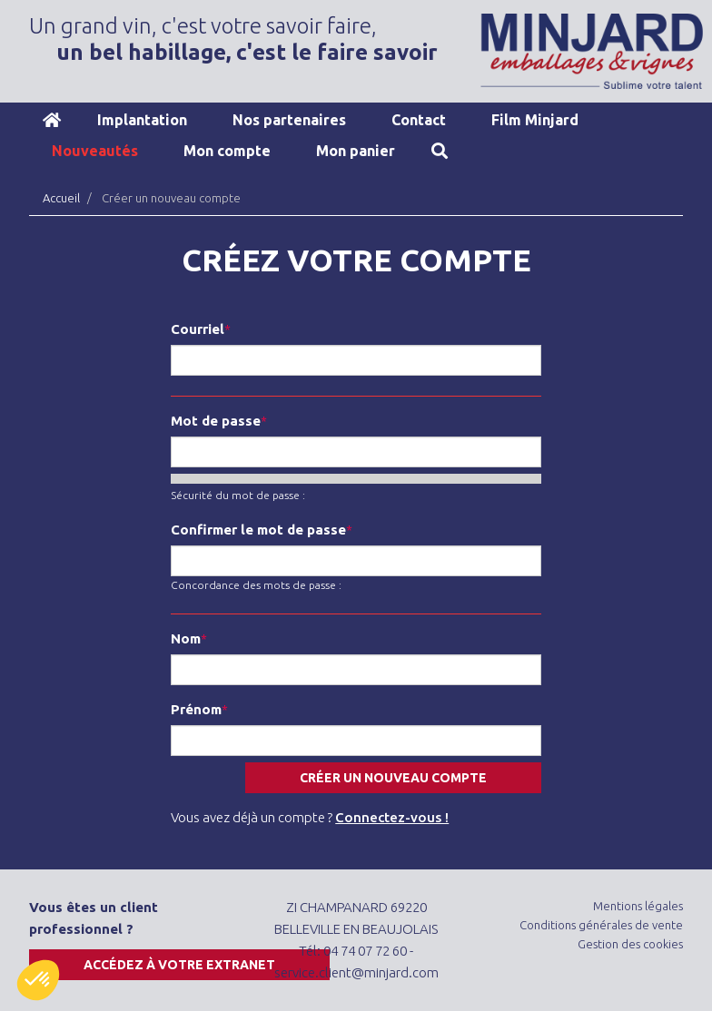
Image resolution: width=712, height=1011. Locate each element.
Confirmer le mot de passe (258, 529)
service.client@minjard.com (356, 972)
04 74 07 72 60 (365, 950)
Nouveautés (95, 150)
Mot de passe (216, 420)
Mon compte (227, 150)
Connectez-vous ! (392, 817)
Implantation (142, 120)
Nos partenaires (289, 120)
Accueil (51, 119)
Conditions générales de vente (601, 924)
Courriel (197, 329)
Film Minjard (534, 120)
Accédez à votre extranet (179, 964)
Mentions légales (638, 905)
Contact (418, 120)
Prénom (196, 709)
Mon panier (355, 150)
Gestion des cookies (630, 943)
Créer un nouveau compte (393, 778)
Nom (186, 638)
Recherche (439, 150)
